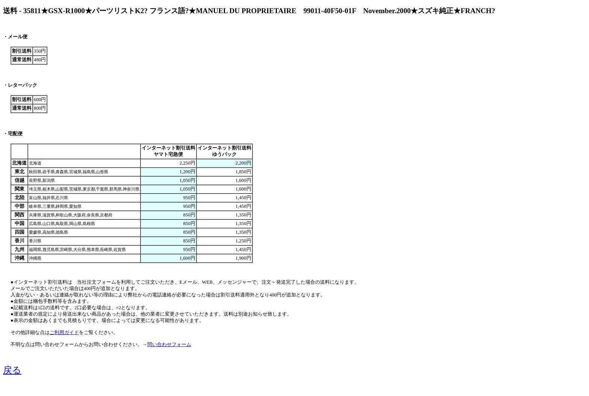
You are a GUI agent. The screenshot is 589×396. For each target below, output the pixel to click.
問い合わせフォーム (169, 344)
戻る (12, 370)
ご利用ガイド (64, 332)
